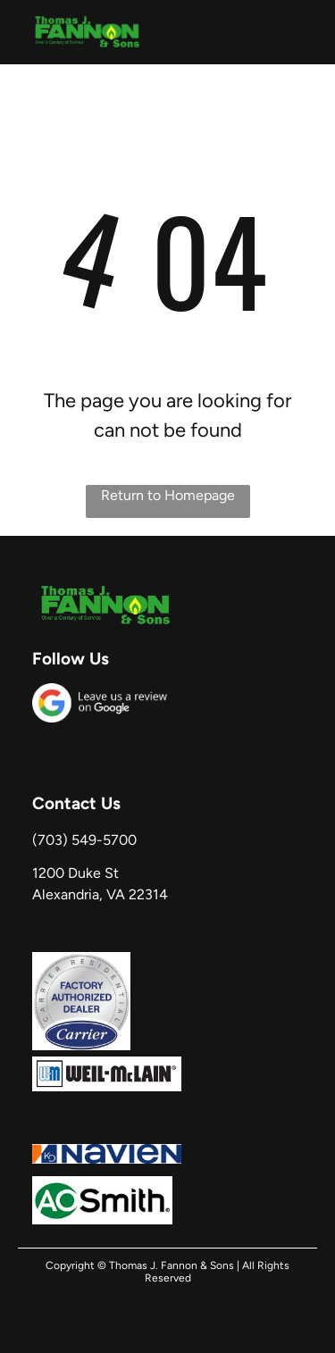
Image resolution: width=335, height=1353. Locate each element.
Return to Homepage (168, 495)
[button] (294, 32)
